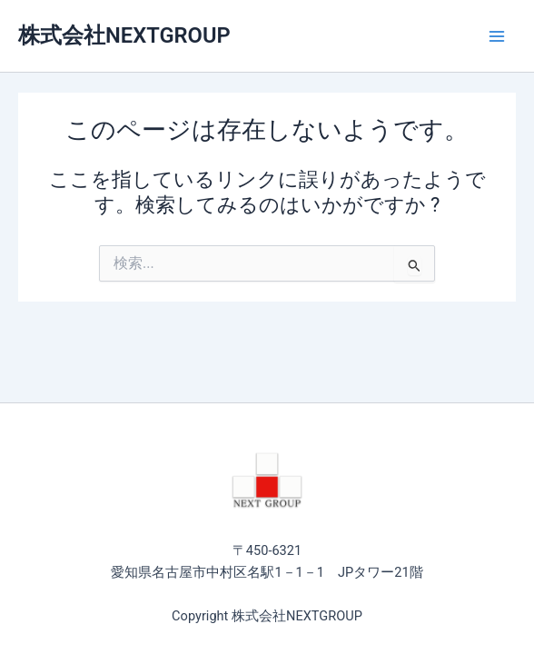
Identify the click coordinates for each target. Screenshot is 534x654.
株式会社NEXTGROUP (124, 35)
